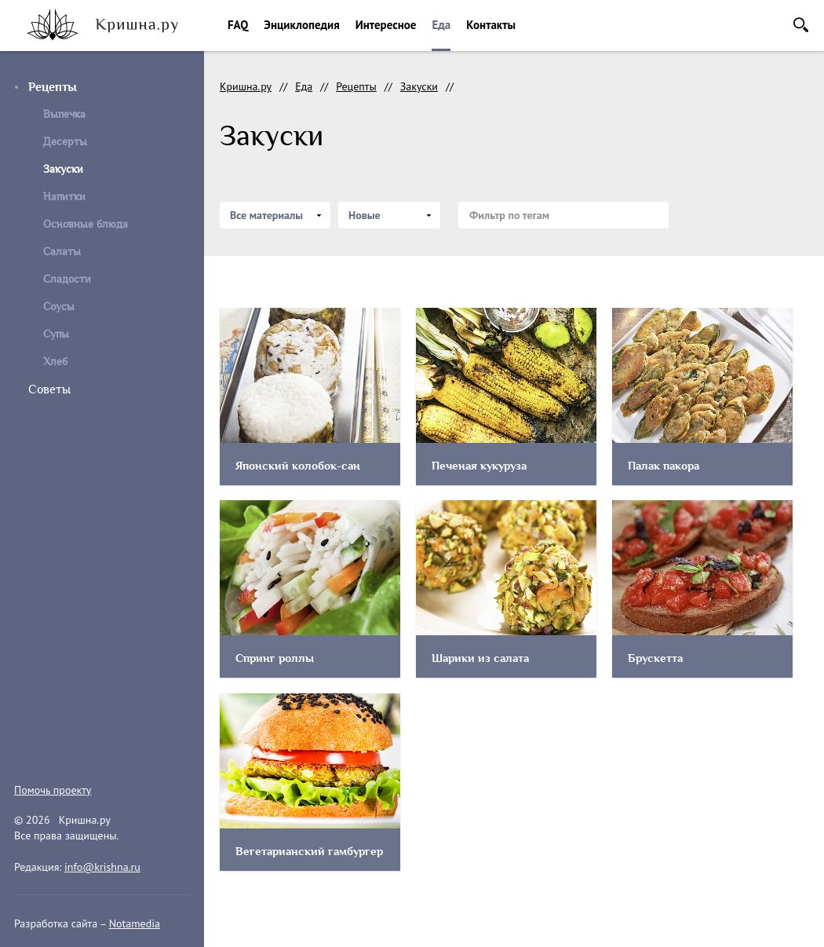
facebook (59, 751)
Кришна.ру (246, 86)
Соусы (59, 307)
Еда (441, 24)
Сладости (67, 279)
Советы (49, 389)
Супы (56, 334)
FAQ (238, 24)
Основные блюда (85, 224)
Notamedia (134, 923)
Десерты (65, 142)
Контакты (491, 24)
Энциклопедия (301, 24)
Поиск (800, 24)
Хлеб (55, 361)
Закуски (419, 86)
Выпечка (64, 114)
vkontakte (96, 751)
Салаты (62, 252)
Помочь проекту (52, 790)
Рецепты (52, 87)
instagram (24, 751)
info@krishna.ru (102, 867)
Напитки (64, 197)
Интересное (386, 24)
